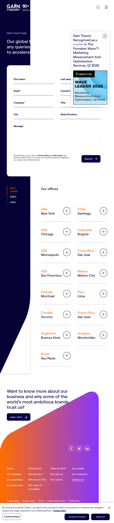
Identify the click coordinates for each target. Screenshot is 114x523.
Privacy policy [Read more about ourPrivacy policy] (29, 500)
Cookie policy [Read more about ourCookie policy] (13, 500)
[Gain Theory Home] (19, 7)
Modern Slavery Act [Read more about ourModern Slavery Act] (56, 500)
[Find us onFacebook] (71, 448)
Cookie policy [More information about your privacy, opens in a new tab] (59, 510)
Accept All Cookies (76, 517)
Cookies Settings (11, 516)
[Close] (109, 507)
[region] (57, 513)
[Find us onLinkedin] (87, 448)
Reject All (100, 517)
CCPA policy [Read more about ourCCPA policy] (74, 500)
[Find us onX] (79, 448)
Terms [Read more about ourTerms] (41, 500)
